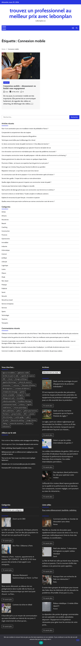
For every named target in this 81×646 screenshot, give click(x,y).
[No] (77, 640)
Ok (41, 643)
